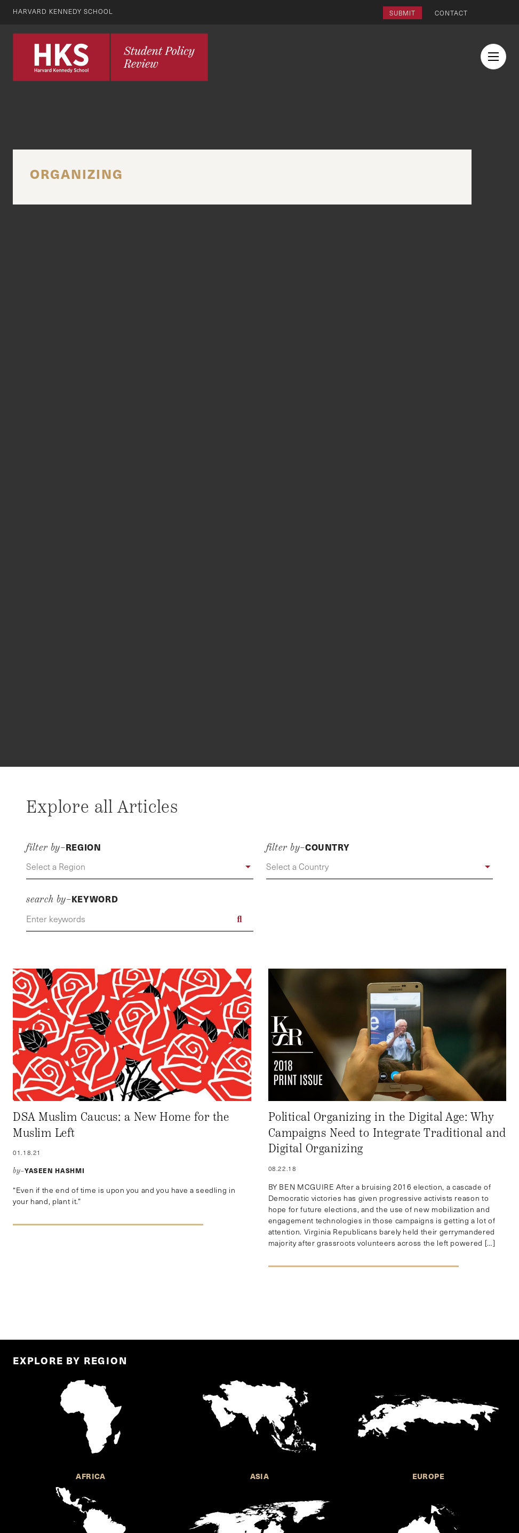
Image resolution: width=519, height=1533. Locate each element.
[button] (139, 867)
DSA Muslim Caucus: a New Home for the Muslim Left (121, 1125)
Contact (451, 13)
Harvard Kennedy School (63, 11)
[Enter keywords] (139, 919)
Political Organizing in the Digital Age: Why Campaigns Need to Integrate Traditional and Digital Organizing (387, 1133)
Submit (402, 13)
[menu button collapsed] (493, 56)
